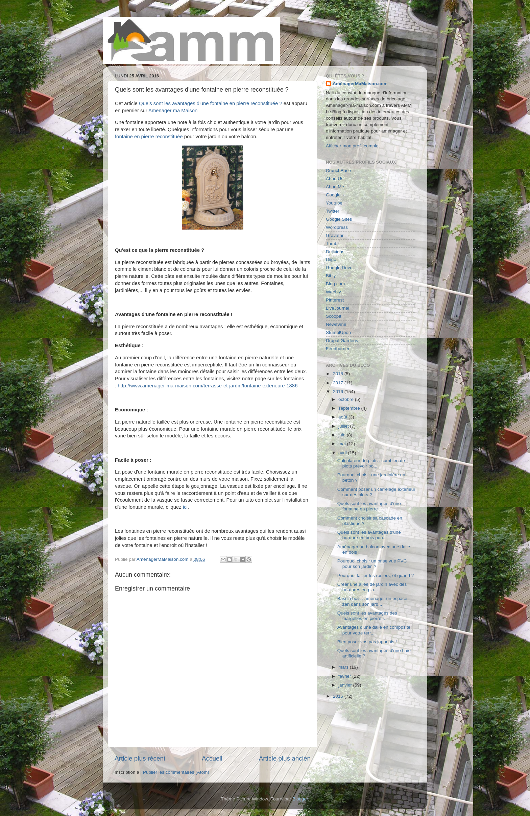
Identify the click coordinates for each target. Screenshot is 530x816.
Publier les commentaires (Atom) (176, 772)
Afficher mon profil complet (353, 145)
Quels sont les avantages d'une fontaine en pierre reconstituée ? (210, 103)
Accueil (212, 758)
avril (343, 452)
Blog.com (335, 283)
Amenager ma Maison (172, 110)
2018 (338, 373)
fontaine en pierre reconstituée (149, 136)
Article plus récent (140, 758)
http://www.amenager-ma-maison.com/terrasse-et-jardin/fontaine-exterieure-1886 (207, 385)
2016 (338, 391)
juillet (344, 426)
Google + (335, 194)
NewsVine (336, 324)
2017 (338, 382)
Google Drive (339, 267)
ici (185, 507)
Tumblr (333, 243)
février (345, 676)
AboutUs (334, 178)
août (343, 416)
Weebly (333, 291)
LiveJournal (337, 308)
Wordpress (337, 227)
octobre (346, 399)
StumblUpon (338, 332)
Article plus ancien (285, 758)
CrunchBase (338, 170)
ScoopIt (333, 316)
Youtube (334, 203)
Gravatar (335, 235)
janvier (345, 685)
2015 (338, 696)
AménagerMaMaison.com (360, 83)
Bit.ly (331, 275)
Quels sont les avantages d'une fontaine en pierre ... (369, 506)
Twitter (332, 211)
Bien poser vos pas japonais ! (367, 641)
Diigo (331, 259)
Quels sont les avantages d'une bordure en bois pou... (369, 535)
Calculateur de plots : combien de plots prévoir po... (371, 463)
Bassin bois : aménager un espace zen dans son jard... (372, 601)
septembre (349, 408)
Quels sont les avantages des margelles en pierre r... (367, 615)
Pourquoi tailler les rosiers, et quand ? (375, 575)
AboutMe (335, 186)
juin (342, 434)
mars (344, 667)
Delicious (335, 251)
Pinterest (335, 300)
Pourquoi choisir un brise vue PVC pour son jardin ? (372, 563)
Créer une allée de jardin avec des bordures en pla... (372, 587)
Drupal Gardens (342, 340)
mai (342, 443)
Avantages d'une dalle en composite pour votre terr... (373, 630)
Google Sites (339, 219)
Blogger (300, 798)
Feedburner (338, 348)
